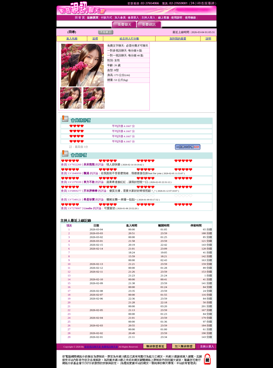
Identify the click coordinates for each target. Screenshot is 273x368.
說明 (208, 38)
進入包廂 (71, 38)
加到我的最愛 (178, 38)
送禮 (95, 38)
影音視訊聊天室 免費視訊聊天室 (101, 346)
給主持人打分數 (129, 38)
